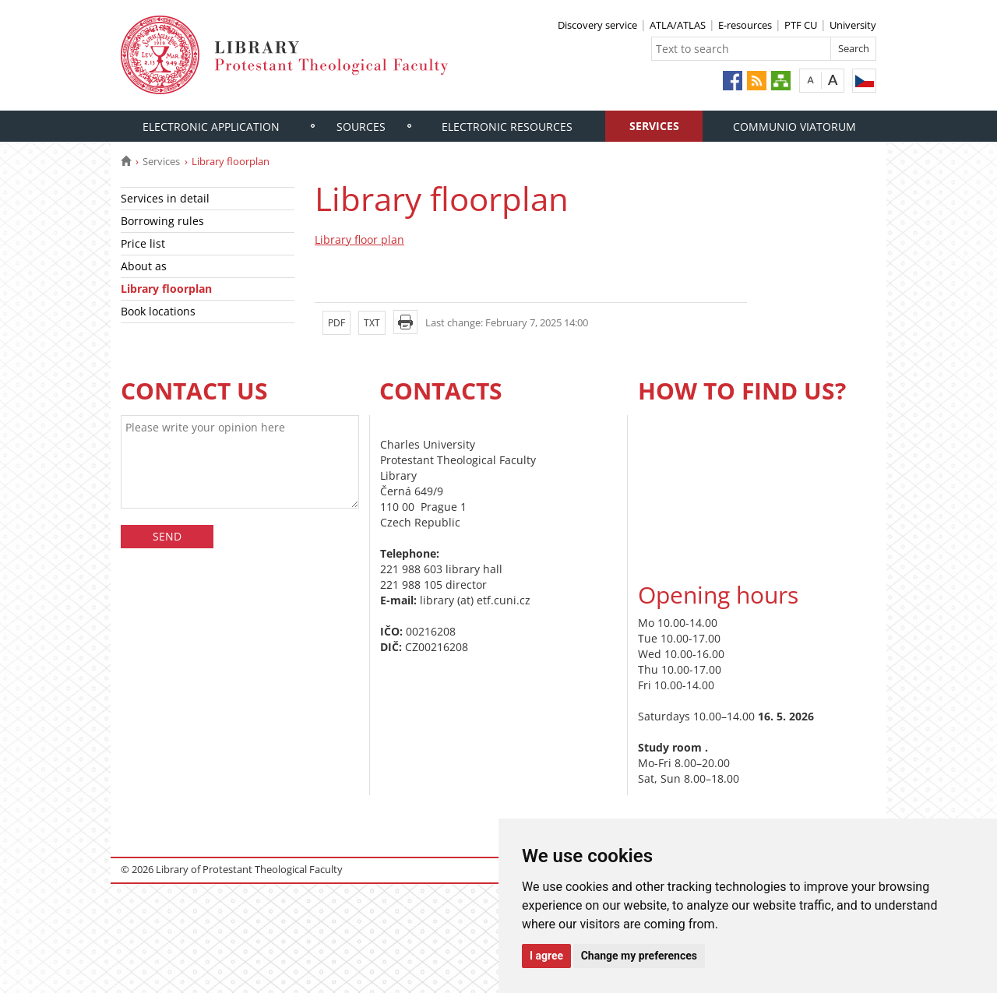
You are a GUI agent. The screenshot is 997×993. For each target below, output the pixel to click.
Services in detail (165, 198)
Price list (143, 243)
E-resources (745, 25)
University (853, 25)
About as (144, 266)
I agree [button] (546, 955)
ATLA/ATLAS (678, 25)
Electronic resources (507, 126)
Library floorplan (166, 288)
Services (654, 125)
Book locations (158, 311)
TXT (372, 322)
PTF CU (800, 25)
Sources (361, 126)
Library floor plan (359, 239)
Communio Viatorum (794, 126)
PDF (336, 322)
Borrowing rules (162, 220)
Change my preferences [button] (639, 955)
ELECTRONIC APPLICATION (211, 126)
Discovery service (597, 25)
